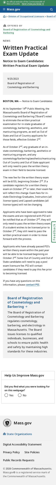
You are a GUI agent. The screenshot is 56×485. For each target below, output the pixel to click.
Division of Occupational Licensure (26, 16)
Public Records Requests (18, 460)
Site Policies (32, 452)
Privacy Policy (11, 452)
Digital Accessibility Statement (22, 444)
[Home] (4, 16)
